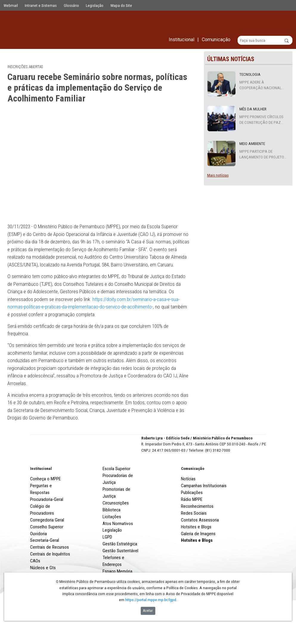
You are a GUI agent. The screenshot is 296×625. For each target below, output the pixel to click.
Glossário (71, 5)
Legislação (94, 5)
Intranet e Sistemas (41, 5)
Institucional (41, 490)
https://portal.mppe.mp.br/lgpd (150, 599)
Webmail (11, 5)
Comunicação (192, 490)
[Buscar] (265, 40)
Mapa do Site (121, 5)
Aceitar (148, 611)
